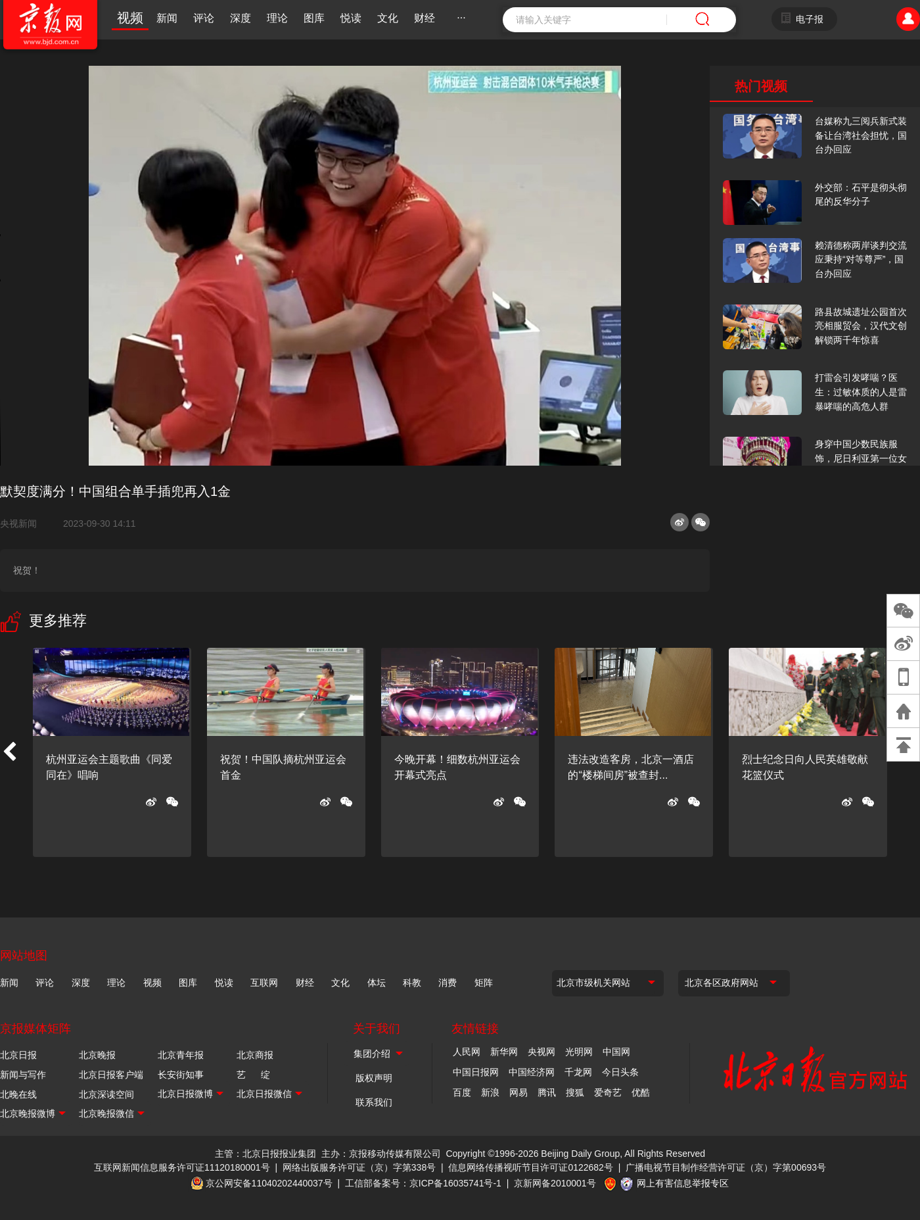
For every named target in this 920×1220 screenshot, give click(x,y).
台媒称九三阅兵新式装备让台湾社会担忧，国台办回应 (861, 135)
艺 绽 (253, 1074)
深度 (240, 18)
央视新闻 (23, 523)
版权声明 (374, 1078)
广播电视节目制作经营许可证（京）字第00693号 (726, 1167)
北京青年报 (181, 1055)
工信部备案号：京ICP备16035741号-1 (423, 1183)
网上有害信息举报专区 (683, 1183)
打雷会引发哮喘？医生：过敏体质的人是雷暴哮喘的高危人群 (861, 391)
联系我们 (374, 1102)
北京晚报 (97, 1055)
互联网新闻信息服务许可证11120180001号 (182, 1167)
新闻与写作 (23, 1074)
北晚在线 (18, 1094)
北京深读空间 (106, 1094)
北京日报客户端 (111, 1074)
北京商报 (255, 1055)
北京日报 (18, 1055)
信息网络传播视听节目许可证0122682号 (530, 1167)
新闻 (166, 18)
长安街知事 (181, 1074)
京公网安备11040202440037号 (269, 1183)
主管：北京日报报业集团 (265, 1153)
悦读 (350, 18)
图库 (314, 18)
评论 (203, 18)
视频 (130, 18)
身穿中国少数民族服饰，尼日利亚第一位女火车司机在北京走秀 (861, 458)
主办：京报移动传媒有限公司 (381, 1153)
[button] (9, 752)
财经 (424, 18)
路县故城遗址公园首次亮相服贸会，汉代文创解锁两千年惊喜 (861, 325)
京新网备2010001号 (555, 1183)
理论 (277, 18)
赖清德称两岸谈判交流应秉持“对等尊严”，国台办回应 (861, 259)
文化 (387, 18)
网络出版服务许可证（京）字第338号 (359, 1167)
